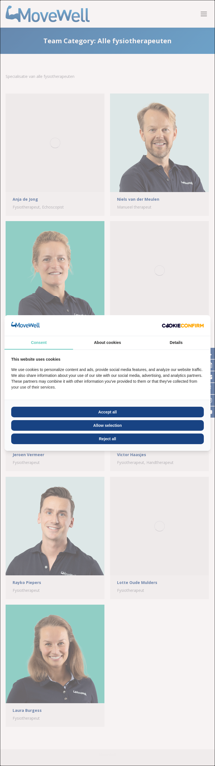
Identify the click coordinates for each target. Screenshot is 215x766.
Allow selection (107, 425)
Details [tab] (176, 342)
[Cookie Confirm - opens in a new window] (183, 325)
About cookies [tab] (107, 342)
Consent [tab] (39, 342)
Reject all (107, 439)
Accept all (107, 412)
